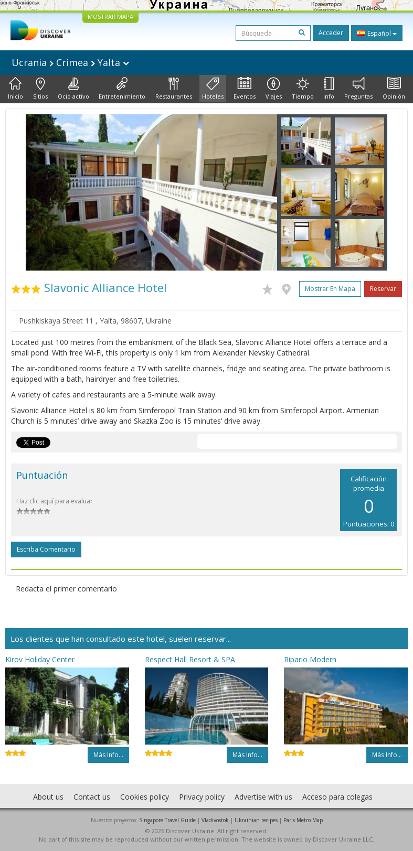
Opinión (394, 88)
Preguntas (358, 88)
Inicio (15, 88)
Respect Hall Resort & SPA (190, 659)
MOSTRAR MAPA (110, 16)
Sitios (40, 88)
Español (377, 33)
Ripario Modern (310, 659)
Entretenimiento (122, 88)
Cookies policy (144, 797)
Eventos (245, 88)
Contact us (91, 797)
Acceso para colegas (337, 797)
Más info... (108, 754)
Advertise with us (263, 797)
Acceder (331, 32)
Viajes (274, 88)
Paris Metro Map (303, 820)
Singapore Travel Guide (167, 820)
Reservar (383, 288)
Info (328, 88)
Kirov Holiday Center (40, 659)
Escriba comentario (46, 549)
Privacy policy (202, 797)
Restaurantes (173, 88)
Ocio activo (73, 88)
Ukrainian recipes (256, 820)
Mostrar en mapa (330, 288)
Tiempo (303, 88)
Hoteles (213, 88)
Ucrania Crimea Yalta (70, 62)
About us (48, 797)
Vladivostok (215, 820)
